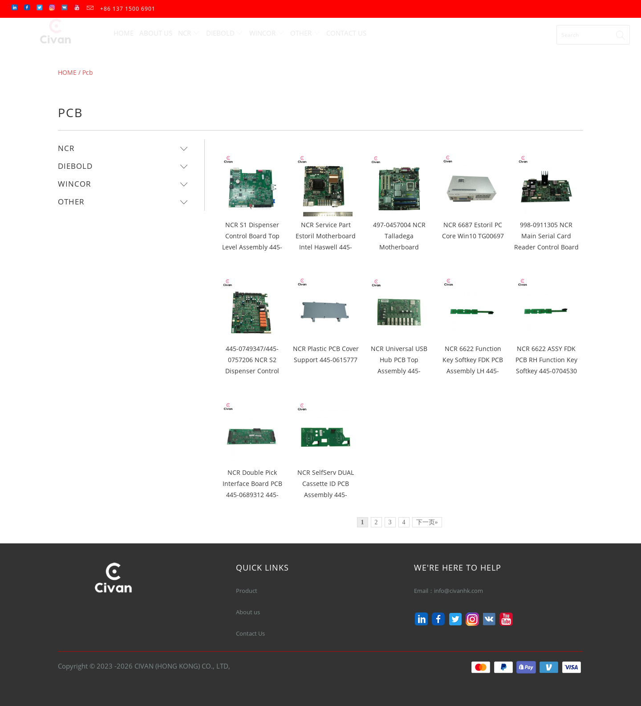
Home (124, 33)
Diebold (224, 33)
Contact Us (346, 33)
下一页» (427, 522)
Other (305, 33)
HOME (67, 72)
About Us (155, 33)
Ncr (189, 33)
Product (246, 591)
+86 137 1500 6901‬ (127, 8)
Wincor (266, 33)
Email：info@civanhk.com (450, 591)
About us (248, 612)
